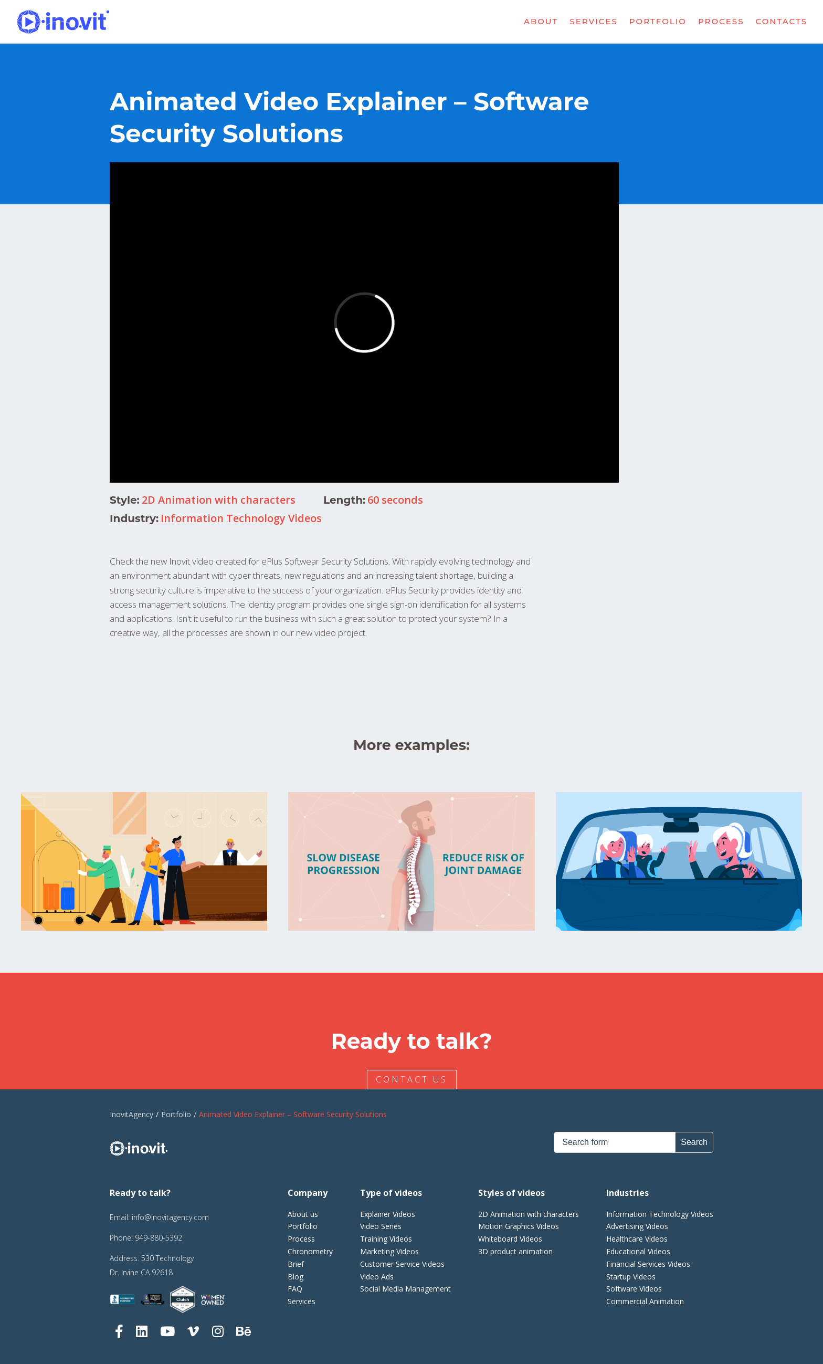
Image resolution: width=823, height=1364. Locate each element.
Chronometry (310, 1251)
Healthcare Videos (637, 1239)
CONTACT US (413, 1079)
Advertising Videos (637, 1226)
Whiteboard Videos (510, 1239)
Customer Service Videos (402, 1264)
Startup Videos (631, 1277)
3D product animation (515, 1251)
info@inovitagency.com (170, 1217)
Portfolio (658, 21)
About (541, 21)
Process (721, 21)
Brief (296, 1264)
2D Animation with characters (219, 500)
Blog (295, 1277)
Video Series (381, 1226)
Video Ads (377, 1277)
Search (694, 1142)
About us (303, 1214)
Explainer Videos (387, 1214)
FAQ (295, 1289)
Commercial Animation (645, 1301)
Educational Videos (638, 1251)
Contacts (782, 21)
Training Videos (386, 1239)
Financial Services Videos (648, 1264)
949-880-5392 (158, 1238)
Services (593, 21)
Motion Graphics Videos (518, 1226)
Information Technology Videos (241, 518)
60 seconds (395, 500)
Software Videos (634, 1289)
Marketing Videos (389, 1251)
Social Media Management (405, 1289)
